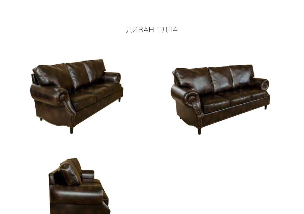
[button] (293, 16)
